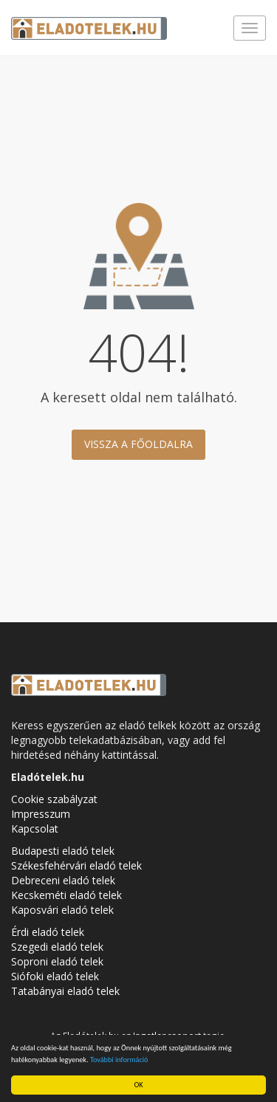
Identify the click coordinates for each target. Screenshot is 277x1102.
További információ (119, 1059)
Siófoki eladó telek (55, 976)
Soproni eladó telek (57, 961)
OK (138, 1084)
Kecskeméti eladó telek (66, 895)
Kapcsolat (34, 829)
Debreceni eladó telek (63, 880)
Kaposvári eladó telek (62, 910)
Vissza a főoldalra (138, 444)
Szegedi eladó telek (57, 947)
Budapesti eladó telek (62, 851)
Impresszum (40, 814)
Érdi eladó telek (47, 932)
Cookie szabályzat (54, 799)
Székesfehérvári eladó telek (76, 865)
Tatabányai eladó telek (65, 991)
